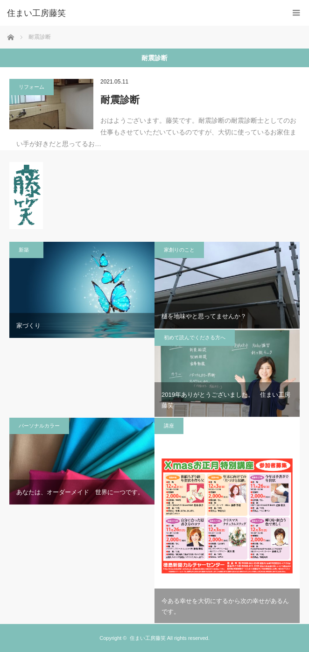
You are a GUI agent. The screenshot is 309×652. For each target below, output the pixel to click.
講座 (169, 425)
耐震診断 (120, 99)
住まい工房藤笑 (148, 638)
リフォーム (31, 87)
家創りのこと (179, 249)
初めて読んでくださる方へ (194, 337)
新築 (26, 249)
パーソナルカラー (39, 425)
